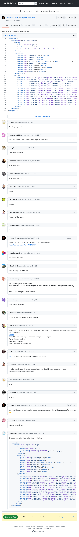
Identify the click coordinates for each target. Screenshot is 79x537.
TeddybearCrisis (15, 199)
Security (27, 527)
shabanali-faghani (16, 212)
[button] (63, 25)
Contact (51, 527)
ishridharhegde (15, 279)
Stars (30, 25)
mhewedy (13, 364)
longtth (12, 148)
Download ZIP (72, 25)
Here (10, 356)
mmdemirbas (12, 17)
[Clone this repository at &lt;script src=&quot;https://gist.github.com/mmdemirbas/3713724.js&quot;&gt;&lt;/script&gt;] (59, 25)
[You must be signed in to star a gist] (61, 17)
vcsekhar (13, 174)
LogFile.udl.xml (28, 17)
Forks (43, 25)
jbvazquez (13, 326)
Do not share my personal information (39, 528)
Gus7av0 (13, 186)
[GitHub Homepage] (33, 531)
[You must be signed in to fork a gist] (72, 17)
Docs (46, 527)
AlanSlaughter (15, 300)
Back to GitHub (51, 3)
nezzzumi (13, 392)
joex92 (12, 351)
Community (40, 527)
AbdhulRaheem (15, 225)
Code (5, 25)
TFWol (12, 380)
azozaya (12, 420)
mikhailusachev (15, 161)
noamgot (13, 122)
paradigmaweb (15, 253)
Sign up (71, 3)
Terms (16, 527)
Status (33, 527)
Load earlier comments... (42, 117)
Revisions (17, 25)
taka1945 (13, 313)
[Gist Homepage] (10, 3)
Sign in (62, 3)
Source (11, 335)
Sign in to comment (67, 517)
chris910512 (14, 266)
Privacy (21, 527)
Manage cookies (60, 527)
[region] (39, 75)
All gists (42, 3)
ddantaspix (13, 433)
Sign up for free (10, 517)
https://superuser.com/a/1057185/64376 (22, 245)
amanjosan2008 (15, 135)
